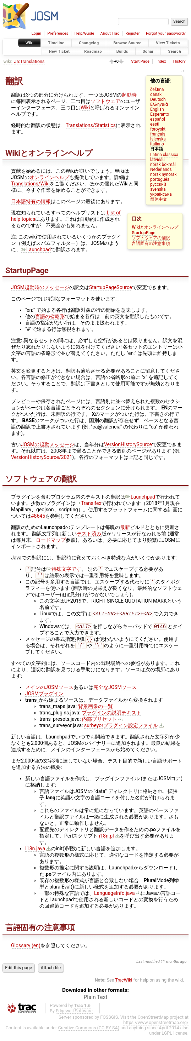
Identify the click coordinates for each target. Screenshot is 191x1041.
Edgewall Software (74, 1015)
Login (36, 33)
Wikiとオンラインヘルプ (155, 227)
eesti (154, 124)
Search (174, 51)
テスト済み (89, 533)
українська (161, 194)
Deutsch (157, 99)
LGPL (167, 1038)
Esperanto (159, 114)
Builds (122, 51)
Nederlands (161, 169)
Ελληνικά (159, 104)
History (179, 61)
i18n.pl (106, 841)
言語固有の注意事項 (151, 243)
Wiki (30, 43)
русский (158, 184)
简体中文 (158, 199)
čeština (157, 89)
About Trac (109, 33)
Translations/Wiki (30, 183)
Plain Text (96, 1002)
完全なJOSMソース (115, 692)
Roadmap (93, 51)
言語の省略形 (50, 316)
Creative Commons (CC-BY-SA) (88, 1032)
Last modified (148, 966)
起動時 (129, 95)
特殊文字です (63, 570)
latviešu (157, 159)
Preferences (57, 33)
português (159, 179)
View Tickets (168, 43)
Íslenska (158, 139)
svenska (157, 189)
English (157, 109)
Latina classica (164, 154)
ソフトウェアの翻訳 (151, 237)
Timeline (56, 43)
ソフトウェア (105, 101)
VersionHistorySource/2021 (41, 457)
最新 (125, 527)
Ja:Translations (29, 61)
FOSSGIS (109, 1022)
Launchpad (36, 249)
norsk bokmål (163, 164)
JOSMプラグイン (44, 698)
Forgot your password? (166, 33)
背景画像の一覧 (95, 711)
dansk (156, 94)
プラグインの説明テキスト (111, 717)
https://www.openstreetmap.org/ (156, 1027)
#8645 (38, 516)
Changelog (89, 43)
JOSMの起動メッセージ (47, 444)
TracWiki (123, 985)
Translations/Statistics (91, 125)
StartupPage (143, 232)
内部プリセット (99, 724)
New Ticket (59, 51)
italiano (157, 144)
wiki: (8, 61)
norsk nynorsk (163, 174)
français (157, 134)
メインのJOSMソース (49, 692)
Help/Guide (84, 33)
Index (161, 61)
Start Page (140, 61)
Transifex (88, 503)
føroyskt (157, 129)
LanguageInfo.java (114, 898)
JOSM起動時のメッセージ (40, 287)
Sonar (148, 51)
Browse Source (127, 43)
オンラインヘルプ (49, 177)
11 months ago (174, 966)
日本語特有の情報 (31, 201)
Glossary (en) (25, 950)
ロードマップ (51, 540)
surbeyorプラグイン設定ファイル (121, 730)
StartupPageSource (110, 287)
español (157, 119)
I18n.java (35, 853)
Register (132, 33)
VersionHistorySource (128, 444)
